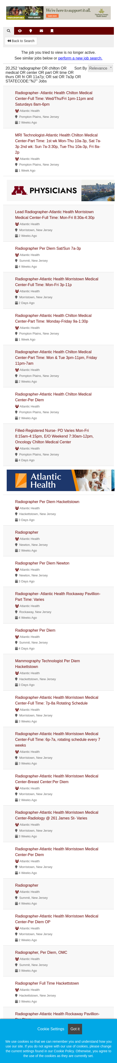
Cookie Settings (50, 1029)
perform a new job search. (80, 58)
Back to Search (20, 41)
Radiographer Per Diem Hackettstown (47, 502)
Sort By (80, 68)
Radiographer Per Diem (35, 630)
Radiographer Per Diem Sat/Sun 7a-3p (48, 248)
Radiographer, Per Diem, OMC (41, 952)
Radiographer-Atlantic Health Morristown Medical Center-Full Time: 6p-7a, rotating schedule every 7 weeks (57, 739)
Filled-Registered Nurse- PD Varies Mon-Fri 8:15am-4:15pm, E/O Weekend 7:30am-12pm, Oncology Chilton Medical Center (54, 436)
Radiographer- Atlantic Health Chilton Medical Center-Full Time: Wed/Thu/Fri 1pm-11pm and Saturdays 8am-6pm (54, 98)
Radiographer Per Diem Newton (42, 563)
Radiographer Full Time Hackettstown (47, 983)
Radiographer (26, 532)
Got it (74, 1029)
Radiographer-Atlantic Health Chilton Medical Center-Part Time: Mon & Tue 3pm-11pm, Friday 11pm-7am (56, 357)
